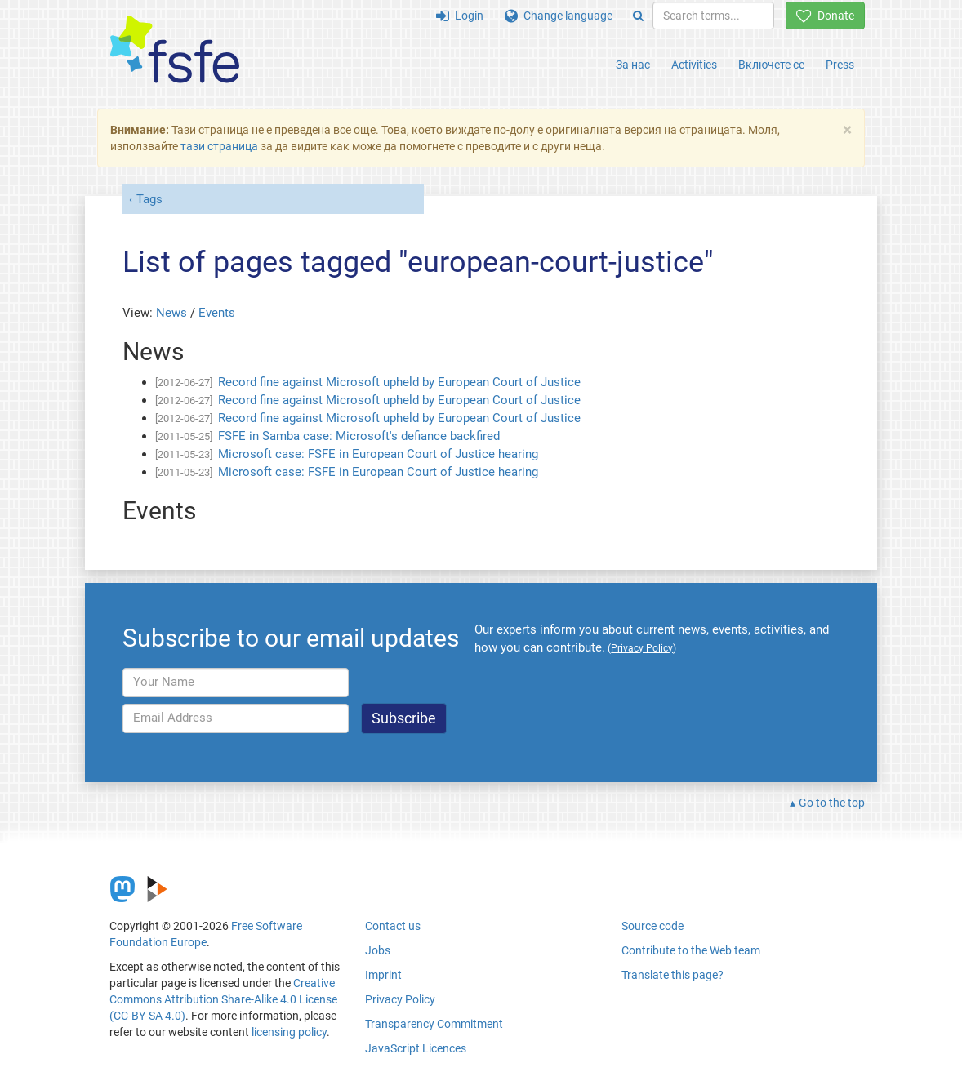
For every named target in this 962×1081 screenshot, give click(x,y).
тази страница (219, 146)
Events (216, 312)
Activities (694, 64)
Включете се (771, 64)
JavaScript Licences (415, 1048)
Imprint (383, 974)
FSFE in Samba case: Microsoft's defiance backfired (359, 436)
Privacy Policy (400, 999)
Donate (825, 15)
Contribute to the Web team (690, 950)
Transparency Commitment (434, 1023)
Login (459, 15)
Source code (652, 925)
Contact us (393, 925)
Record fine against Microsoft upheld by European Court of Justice (399, 382)
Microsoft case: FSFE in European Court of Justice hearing (378, 454)
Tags (149, 199)
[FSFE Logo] (174, 50)
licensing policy (289, 1032)
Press (840, 64)
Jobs (377, 950)
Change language (558, 15)
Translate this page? (672, 974)
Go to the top (832, 802)
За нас (633, 64)
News (171, 312)
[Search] (638, 15)
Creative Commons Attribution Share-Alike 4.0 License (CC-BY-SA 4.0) (223, 999)
